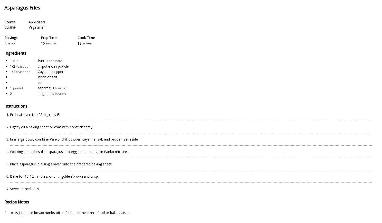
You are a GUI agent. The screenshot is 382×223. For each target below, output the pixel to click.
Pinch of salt (47, 77)
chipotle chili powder (54, 66)
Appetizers (37, 22)
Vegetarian (37, 27)
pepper (43, 82)
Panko (43, 60)
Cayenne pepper (50, 71)
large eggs (46, 93)
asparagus (46, 88)
